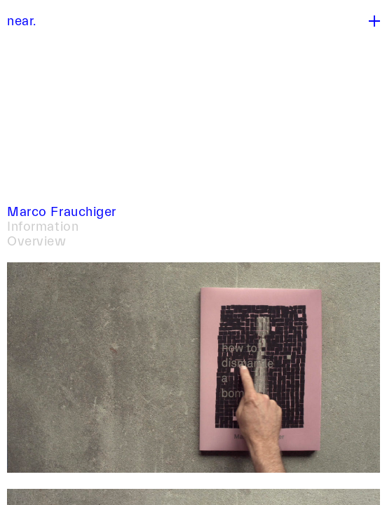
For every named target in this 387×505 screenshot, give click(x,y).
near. (21, 21)
